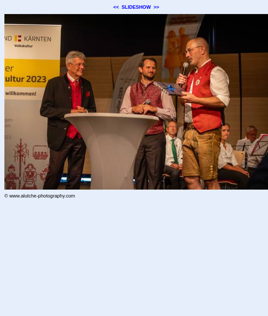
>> (156, 7)
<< (116, 7)
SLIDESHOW (136, 7)
